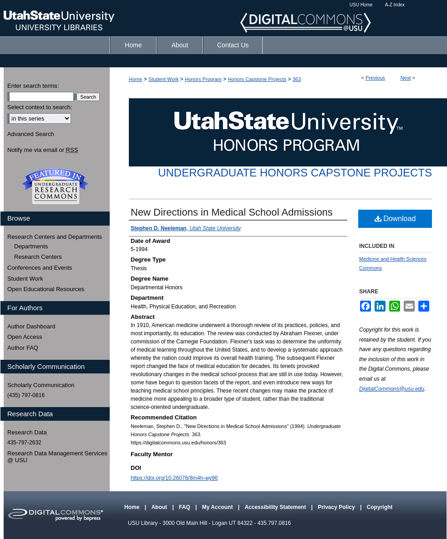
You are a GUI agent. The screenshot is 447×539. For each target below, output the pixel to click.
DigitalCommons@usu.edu (391, 389)
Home (135, 79)
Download (395, 218)
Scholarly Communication (40, 385)
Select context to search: (39, 107)
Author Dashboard (31, 326)
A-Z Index (395, 4)
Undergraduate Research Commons (55, 186)
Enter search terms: (33, 85)
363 (297, 79)
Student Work (163, 79)
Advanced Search (30, 134)
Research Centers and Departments (54, 236)
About (159, 507)
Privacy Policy (337, 507)
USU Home (361, 4)
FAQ (185, 507)
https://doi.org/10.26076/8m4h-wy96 (174, 478)
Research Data (27, 432)
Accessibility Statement (275, 507)
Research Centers (38, 256)
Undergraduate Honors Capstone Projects (295, 172)
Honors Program (203, 79)
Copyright (380, 507)
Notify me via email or (42, 150)
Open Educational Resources (45, 289)
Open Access (24, 336)
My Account (218, 507)
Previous (375, 78)
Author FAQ (22, 347)
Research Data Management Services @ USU (57, 457)
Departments (31, 246)
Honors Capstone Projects (257, 79)
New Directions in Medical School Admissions (232, 212)
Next (406, 78)
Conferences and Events (39, 267)
